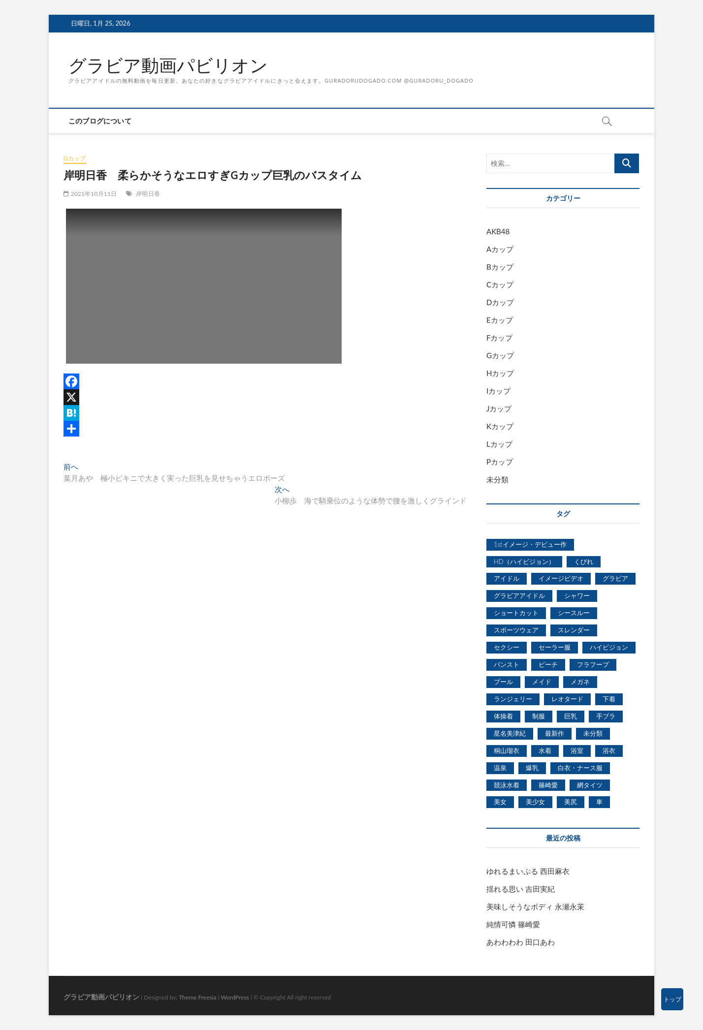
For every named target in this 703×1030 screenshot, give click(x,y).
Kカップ (499, 426)
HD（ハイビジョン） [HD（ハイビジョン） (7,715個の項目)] (524, 561)
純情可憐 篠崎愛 (513, 924)
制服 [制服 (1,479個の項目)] (538, 716)
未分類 (497, 479)
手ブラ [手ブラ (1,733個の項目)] (605, 716)
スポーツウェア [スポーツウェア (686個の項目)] (516, 630)
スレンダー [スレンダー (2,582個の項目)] (574, 630)
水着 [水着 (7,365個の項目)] (545, 750)
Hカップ (500, 373)
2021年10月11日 (90, 193)
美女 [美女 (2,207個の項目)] (500, 802)
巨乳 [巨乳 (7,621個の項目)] (570, 716)
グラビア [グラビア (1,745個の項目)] (615, 578)
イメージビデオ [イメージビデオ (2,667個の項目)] (561, 578)
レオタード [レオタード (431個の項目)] (567, 699)
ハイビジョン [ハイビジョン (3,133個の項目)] (609, 647)
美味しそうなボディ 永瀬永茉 (535, 906)
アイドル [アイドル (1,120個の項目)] (506, 578)
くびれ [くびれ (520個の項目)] (583, 561)
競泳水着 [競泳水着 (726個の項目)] (506, 785)
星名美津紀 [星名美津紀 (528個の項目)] (510, 733)
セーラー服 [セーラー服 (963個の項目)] (555, 647)
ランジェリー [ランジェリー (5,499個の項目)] (513, 699)
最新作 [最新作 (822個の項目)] (554, 733)
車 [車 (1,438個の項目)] (599, 802)
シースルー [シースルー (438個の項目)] (574, 613)
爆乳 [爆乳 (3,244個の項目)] (532, 768)
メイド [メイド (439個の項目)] (541, 682)
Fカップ (499, 337)
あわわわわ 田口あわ (520, 941)
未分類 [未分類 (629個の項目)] (593, 733)
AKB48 (498, 231)
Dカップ (500, 302)
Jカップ (498, 408)
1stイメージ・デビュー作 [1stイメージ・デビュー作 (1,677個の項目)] (530, 544)
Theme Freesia (197, 997)
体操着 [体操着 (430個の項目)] (503, 716)
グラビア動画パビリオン (168, 65)
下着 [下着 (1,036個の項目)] (609, 699)
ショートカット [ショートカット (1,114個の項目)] (516, 613)
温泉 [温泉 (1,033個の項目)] (500, 768)
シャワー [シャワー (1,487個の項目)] (577, 595)
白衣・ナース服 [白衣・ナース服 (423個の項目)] (580, 768)
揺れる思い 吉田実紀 (520, 888)
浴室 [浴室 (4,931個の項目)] (577, 750)
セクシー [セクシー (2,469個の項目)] (506, 647)
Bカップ (499, 266)
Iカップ (498, 390)
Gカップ (75, 158)
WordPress (235, 997)
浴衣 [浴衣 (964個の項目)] (609, 750)
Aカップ (499, 249)
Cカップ (499, 284)
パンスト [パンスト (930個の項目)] (506, 664)
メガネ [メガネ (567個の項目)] (580, 682)
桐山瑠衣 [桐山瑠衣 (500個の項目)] (506, 750)
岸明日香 (148, 193)
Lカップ (499, 443)
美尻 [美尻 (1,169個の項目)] (570, 802)
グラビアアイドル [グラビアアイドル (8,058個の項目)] (519, 595)
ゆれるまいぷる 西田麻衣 (528, 871)
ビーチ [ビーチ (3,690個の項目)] (548, 664)
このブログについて (99, 121)
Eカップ (499, 319)
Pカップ (499, 461)
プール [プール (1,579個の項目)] (503, 682)
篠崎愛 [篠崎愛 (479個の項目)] (548, 785)
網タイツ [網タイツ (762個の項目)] (590, 785)
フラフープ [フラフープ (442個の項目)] (593, 664)
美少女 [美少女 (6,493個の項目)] (535, 802)
